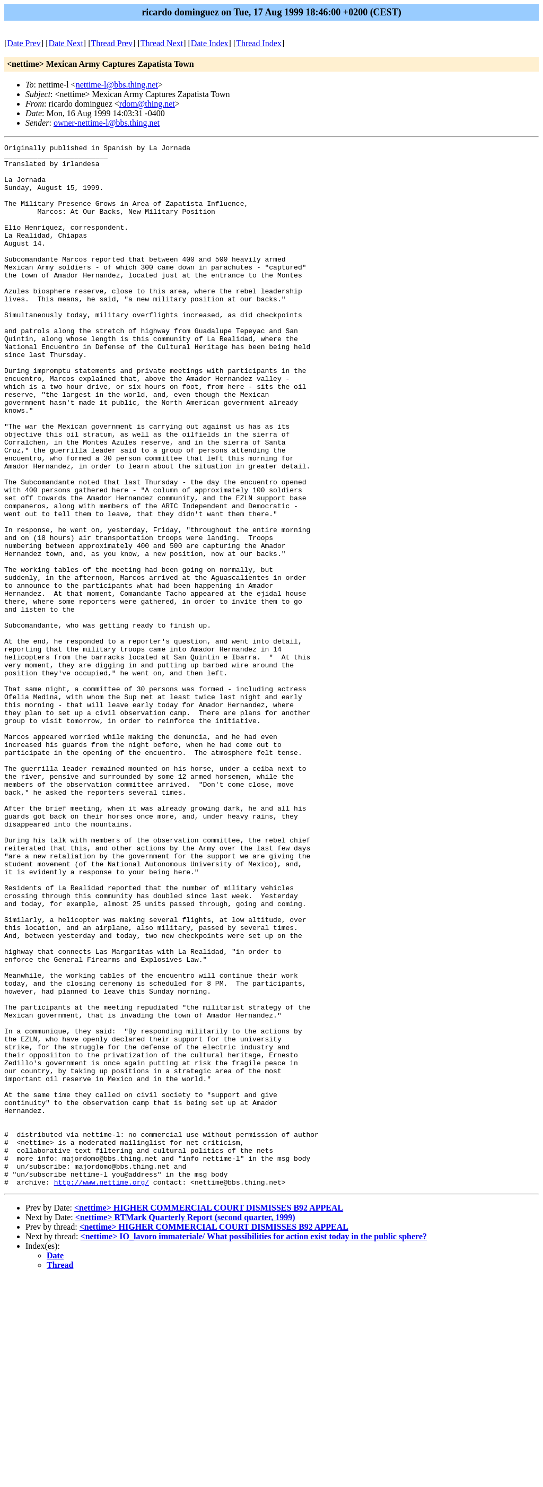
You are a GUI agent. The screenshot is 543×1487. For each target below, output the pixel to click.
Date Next (66, 43)
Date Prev (24, 43)
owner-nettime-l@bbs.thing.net (107, 122)
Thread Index (259, 43)
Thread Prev (112, 43)
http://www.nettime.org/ (101, 1390)
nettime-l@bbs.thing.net (117, 84)
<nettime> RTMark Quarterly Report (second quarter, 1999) (185, 1425)
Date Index (210, 43)
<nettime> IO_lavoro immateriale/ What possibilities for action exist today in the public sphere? (254, 1444)
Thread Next (162, 43)
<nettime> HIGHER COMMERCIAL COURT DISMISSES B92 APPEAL (208, 1416)
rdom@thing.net (147, 103)
